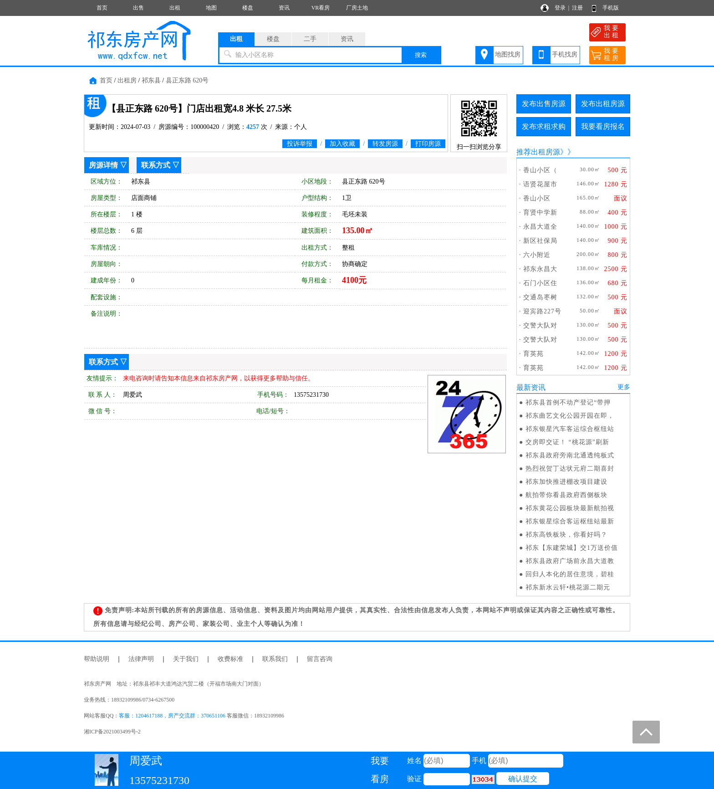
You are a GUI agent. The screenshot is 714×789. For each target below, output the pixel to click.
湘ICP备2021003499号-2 (112, 731)
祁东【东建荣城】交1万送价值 (571, 547)
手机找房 (564, 54)
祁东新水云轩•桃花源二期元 (567, 587)
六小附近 (537, 254)
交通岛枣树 (540, 297)
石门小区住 (540, 283)
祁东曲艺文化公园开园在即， (569, 415)
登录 (560, 8)
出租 (174, 8)
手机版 (610, 8)
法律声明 (141, 659)
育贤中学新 (540, 212)
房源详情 (103, 165)
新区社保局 (540, 240)
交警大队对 (540, 325)
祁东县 (151, 80)
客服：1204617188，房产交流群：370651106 (172, 715)
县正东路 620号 (187, 80)
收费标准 (230, 659)
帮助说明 (96, 659)
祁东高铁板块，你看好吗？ (566, 534)
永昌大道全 (540, 226)
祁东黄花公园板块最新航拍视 (569, 508)
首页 (102, 8)
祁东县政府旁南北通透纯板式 (569, 455)
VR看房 (320, 8)
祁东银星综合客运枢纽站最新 (569, 521)
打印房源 (428, 143)
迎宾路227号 (542, 311)
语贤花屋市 (540, 184)
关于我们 (186, 659)
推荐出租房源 (538, 152)
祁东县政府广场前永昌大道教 (569, 561)
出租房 (127, 80)
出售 (138, 8)
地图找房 (507, 54)
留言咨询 (319, 659)
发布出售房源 (544, 104)
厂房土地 (357, 8)
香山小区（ (540, 170)
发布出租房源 (603, 104)
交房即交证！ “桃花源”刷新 (567, 442)
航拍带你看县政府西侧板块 (566, 495)
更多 (623, 387)
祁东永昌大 (540, 269)
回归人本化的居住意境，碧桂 (569, 574)
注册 (577, 8)
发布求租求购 (544, 126)
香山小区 (537, 198)
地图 (211, 8)
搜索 (421, 54)
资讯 (284, 8)
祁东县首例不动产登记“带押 (568, 402)
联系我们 (275, 659)
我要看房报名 (603, 126)
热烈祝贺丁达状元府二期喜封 (569, 468)
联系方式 (155, 165)
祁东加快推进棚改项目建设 (566, 481)
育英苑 (533, 353)
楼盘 (247, 8)
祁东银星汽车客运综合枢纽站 (569, 428)
